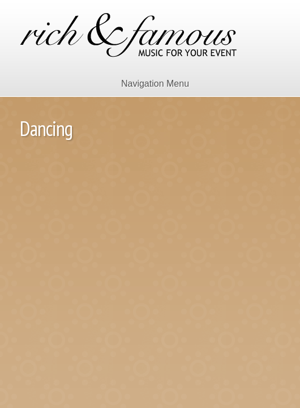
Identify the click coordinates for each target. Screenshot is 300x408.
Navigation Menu (148, 83)
